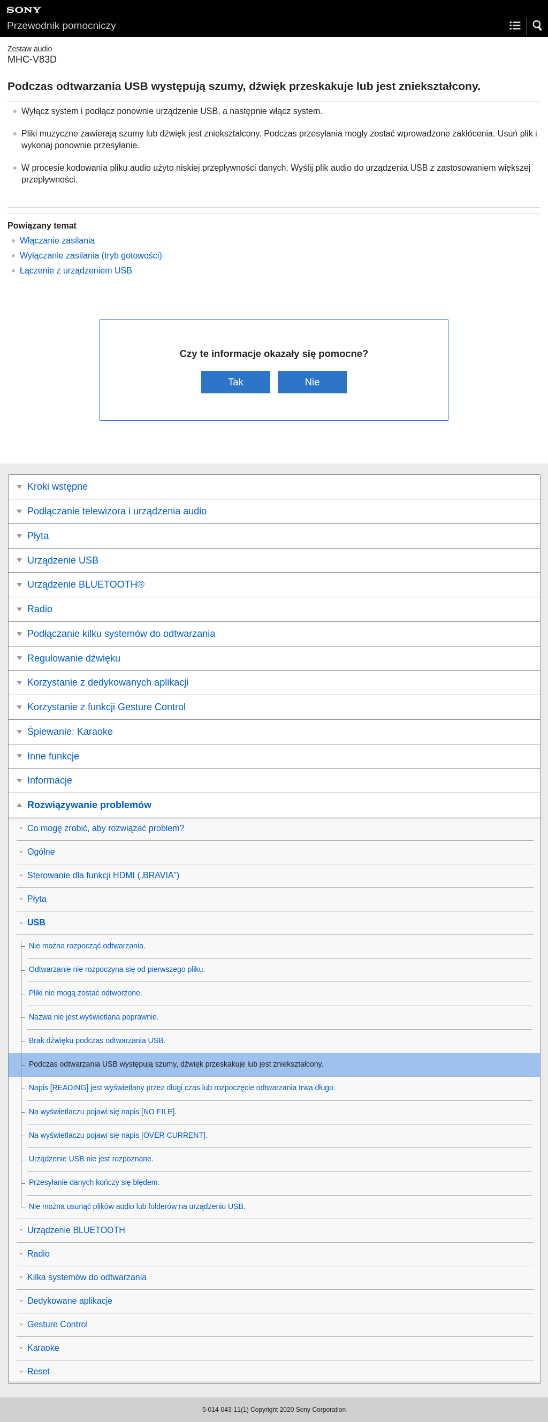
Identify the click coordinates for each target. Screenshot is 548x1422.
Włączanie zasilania (57, 240)
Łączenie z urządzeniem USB (76, 270)
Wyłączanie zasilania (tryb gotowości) (91, 255)
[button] (537, 25)
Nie (312, 381)
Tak (235, 381)
